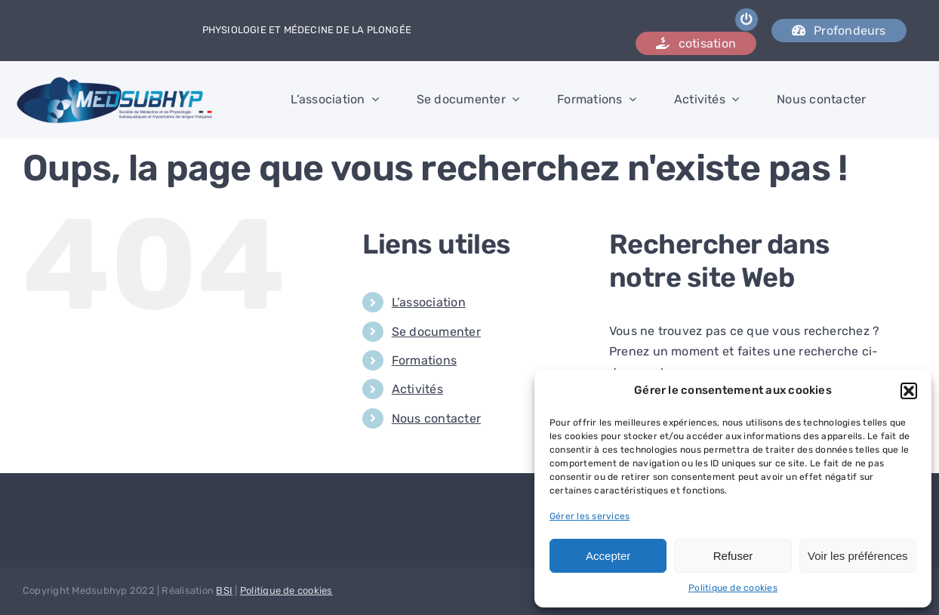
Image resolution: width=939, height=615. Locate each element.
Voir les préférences (858, 555)
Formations (424, 360)
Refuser (733, 555)
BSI (224, 590)
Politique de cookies (732, 588)
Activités (417, 389)
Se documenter (436, 331)
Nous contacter (436, 418)
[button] (908, 390)
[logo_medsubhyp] (115, 82)
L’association (429, 302)
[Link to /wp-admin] (746, 20)
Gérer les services (590, 516)
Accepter (608, 555)
